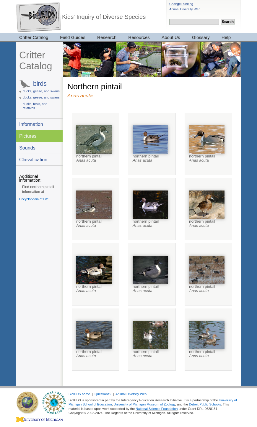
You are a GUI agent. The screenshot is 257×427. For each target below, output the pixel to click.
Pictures (27, 136)
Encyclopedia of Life (33, 199)
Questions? (103, 394)
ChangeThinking (181, 4)
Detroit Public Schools (205, 404)
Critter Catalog (33, 37)
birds (40, 83)
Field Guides (72, 37)
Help (226, 37)
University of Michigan (130, 404)
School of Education (97, 404)
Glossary (201, 37)
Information (31, 124)
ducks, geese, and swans (41, 91)
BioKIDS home (79, 394)
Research (106, 37)
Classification (33, 159)
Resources (139, 37)
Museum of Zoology (161, 404)
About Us (171, 37)
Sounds (27, 147)
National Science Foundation (157, 408)
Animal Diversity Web (184, 9)
